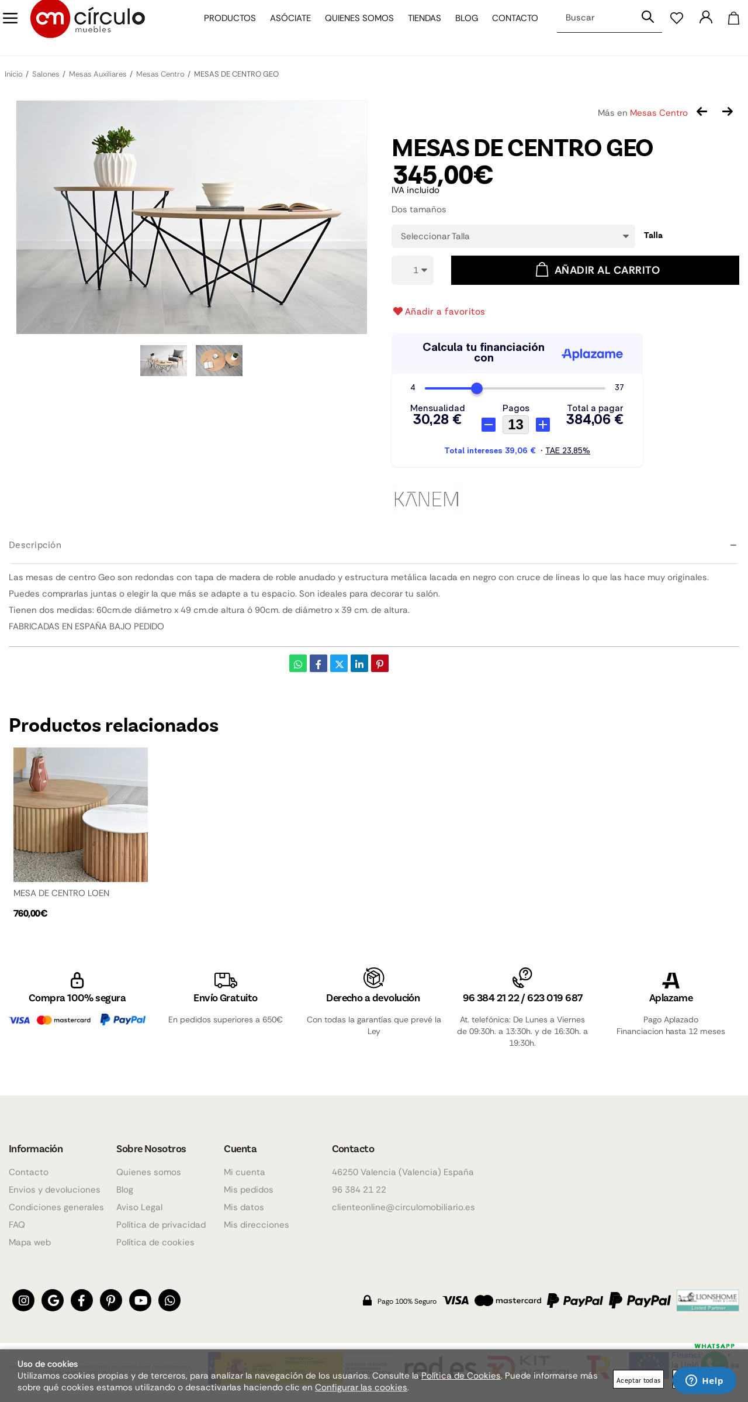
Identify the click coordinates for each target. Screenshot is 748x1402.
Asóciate (283, 28)
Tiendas (417, 28)
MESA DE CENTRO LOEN (61, 893)
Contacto (508, 28)
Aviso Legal (139, 1208)
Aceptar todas (638, 1380)
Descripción (35, 544)
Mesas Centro (659, 113)
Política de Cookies (461, 1376)
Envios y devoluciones (55, 1190)
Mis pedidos (248, 1190)
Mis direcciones (256, 1225)
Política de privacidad (161, 1225)
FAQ (17, 1225)
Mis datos (244, 1208)
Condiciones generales (56, 1208)
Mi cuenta (244, 1173)
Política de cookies (155, 1243)
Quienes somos (352, 28)
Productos (223, 28)
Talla (653, 235)
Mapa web (30, 1243)
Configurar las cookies (361, 1387)
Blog (459, 28)
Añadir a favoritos (439, 311)
